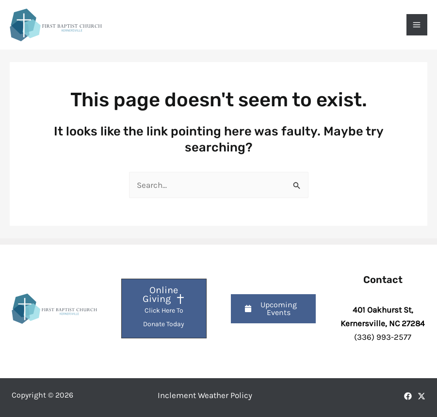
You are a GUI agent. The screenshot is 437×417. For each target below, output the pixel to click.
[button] (273, 308)
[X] (421, 396)
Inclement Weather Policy (205, 395)
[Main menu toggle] (417, 24)
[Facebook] (408, 396)
